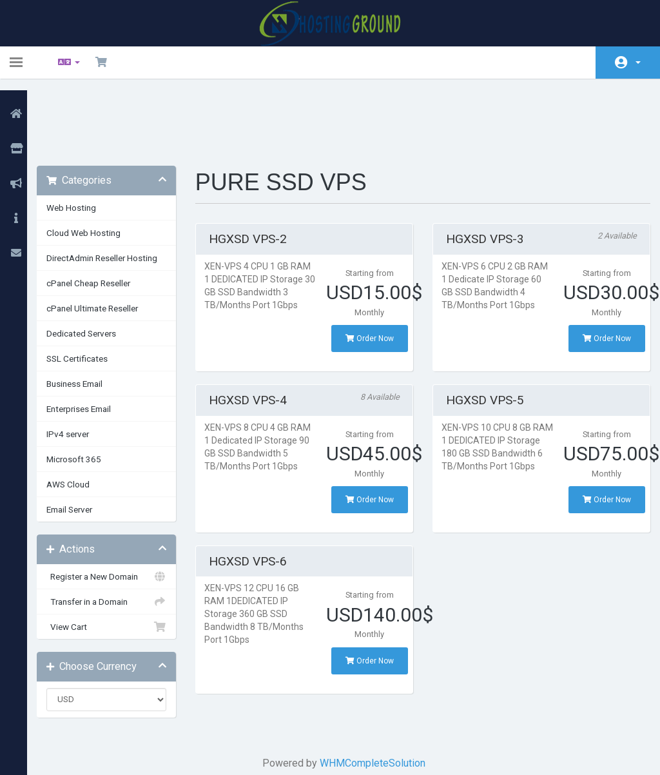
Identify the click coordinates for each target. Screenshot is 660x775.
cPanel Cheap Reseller (103, 215)
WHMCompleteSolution (375, 695)
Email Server (84, 442)
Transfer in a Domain (118, 534)
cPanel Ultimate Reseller (107, 240)
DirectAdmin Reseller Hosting (116, 190)
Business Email (89, 316)
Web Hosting (86, 140)
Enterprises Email (93, 341)
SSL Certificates (91, 291)
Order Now (371, 270)
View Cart (118, 559)
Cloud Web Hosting (98, 165)
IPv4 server (82, 366)
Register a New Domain (118, 508)
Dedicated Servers (96, 265)
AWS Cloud (82, 416)
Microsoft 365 (88, 391)
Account (638, 62)
